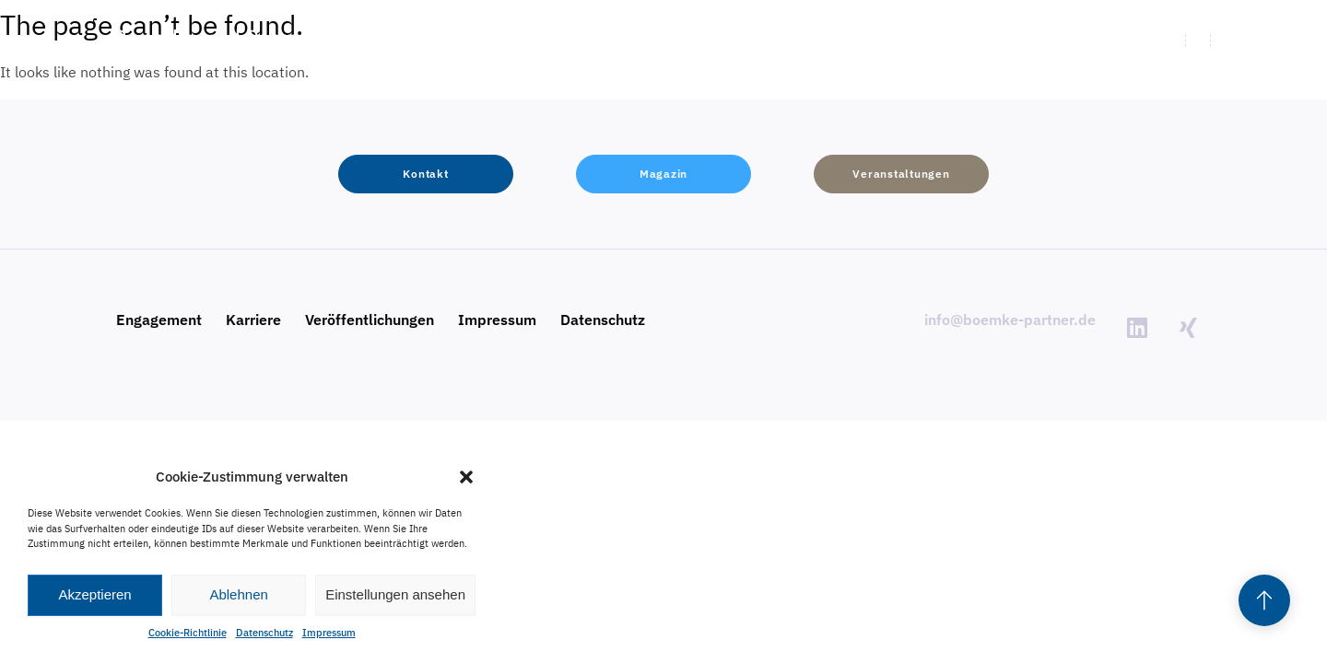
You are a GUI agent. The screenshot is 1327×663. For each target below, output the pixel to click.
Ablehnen (238, 594)
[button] (466, 477)
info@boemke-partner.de (1010, 319)
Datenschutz (264, 632)
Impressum (329, 632)
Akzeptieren (94, 594)
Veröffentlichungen (369, 319)
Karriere (253, 319)
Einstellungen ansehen (395, 594)
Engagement (159, 319)
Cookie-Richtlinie (187, 632)
